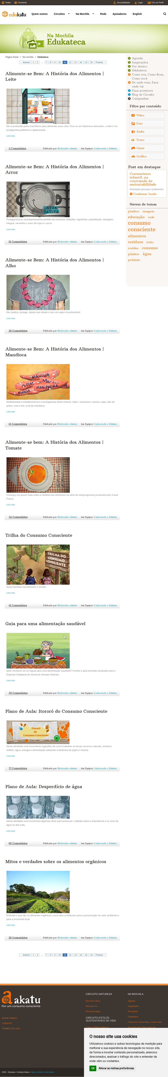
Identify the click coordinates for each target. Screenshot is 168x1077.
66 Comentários (18, 843)
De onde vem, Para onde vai (141, 1027)
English (137, 13)
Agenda (137, 58)
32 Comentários (18, 517)
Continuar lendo (145, 194)
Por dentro (139, 66)
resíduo (133, 248)
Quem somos (40, 13)
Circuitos (59, 13)
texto (150, 242)
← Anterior (25, 62)
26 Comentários (18, 330)
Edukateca (139, 70)
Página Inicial (11, 57)
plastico (133, 211)
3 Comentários (17, 148)
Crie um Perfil (157, 2)
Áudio (140, 131)
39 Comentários (18, 693)
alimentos (137, 236)
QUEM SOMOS (9, 1018)
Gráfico (141, 156)
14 (81, 62)
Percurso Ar (91, 1006)
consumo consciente (142, 226)
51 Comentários (18, 605)
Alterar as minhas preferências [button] (116, 1068)
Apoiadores (119, 13)
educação (136, 217)
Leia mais (11, 136)
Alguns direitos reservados (43, 1072)
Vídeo (140, 115)
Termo (162, 13)
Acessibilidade (123, 2)
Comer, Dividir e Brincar (97, 1027)
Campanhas (140, 98)
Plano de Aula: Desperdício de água (43, 786)
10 (60, 62)
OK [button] (92, 1068)
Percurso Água (93, 1011)
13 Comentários (18, 423)
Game (140, 148)
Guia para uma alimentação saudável (45, 623)
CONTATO (7, 1023)
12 (70, 62)
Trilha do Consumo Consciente (38, 535)
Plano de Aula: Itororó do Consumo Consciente (56, 711)
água (147, 253)
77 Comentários (18, 768)
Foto (139, 123)
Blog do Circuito (143, 94)
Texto (140, 140)
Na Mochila (82, 13)
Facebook (22, 2)
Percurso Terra (93, 1001)
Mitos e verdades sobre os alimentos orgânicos (55, 861)
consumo (150, 248)
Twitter (8, 2)
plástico (133, 254)
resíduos (135, 242)
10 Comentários (18, 241)
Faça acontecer (142, 90)
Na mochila (28, 57)
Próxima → (100, 62)
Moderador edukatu (67, 148)
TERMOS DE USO (11, 1028)
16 (91, 62)
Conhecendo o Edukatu (105, 148)
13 (75, 62)
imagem (148, 211)
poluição (134, 260)
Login (140, 2)
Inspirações (140, 62)
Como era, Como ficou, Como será (144, 1022)
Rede (103, 13)
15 (86, 62)
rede (151, 217)
